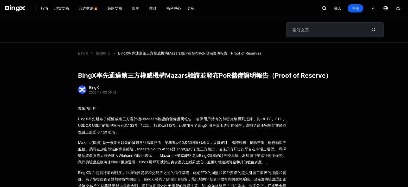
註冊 (355, 8)
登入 (337, 8)
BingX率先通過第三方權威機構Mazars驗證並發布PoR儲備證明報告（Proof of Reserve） (190, 53)
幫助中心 (103, 53)
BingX (83, 53)
